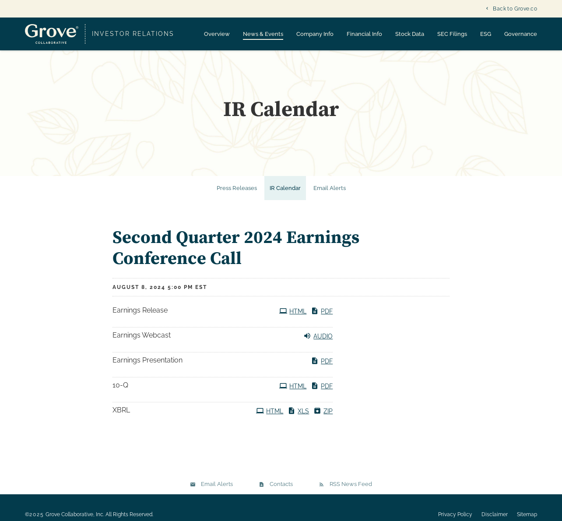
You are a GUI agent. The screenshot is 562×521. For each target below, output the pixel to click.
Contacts (281, 489)
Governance (520, 34)
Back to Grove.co (515, 8)
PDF (322, 316)
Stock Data (409, 34)
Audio (318, 341)
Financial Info (364, 34)
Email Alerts (329, 193)
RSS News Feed (351, 489)
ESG (485, 34)
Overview (217, 34)
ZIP (323, 416)
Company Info (315, 34)
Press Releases (237, 193)
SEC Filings (452, 34)
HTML (292, 316)
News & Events (263, 34)
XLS (298, 416)
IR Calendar (285, 193)
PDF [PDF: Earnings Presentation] (322, 366)
